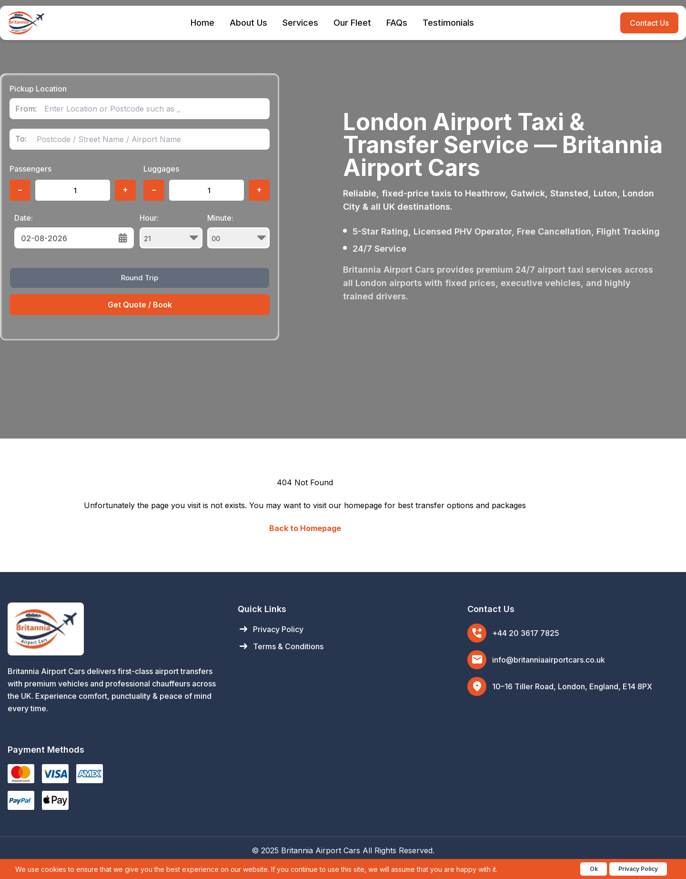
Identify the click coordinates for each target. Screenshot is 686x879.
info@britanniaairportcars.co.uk (548, 659)
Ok (594, 868)
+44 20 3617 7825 (525, 633)
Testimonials (448, 23)
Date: (23, 218)
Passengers (30, 169)
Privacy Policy (270, 629)
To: (21, 138)
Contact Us (649, 23)
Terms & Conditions (280, 646)
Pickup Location (38, 88)
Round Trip (139, 277)
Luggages (161, 169)
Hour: (171, 230)
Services (300, 23)
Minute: (238, 230)
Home (202, 23)
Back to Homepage (305, 528)
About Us (248, 23)
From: (26, 108)
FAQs (396, 23)
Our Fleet (352, 23)
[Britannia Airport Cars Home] (113, 629)
